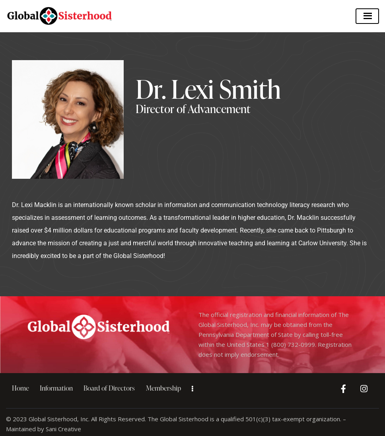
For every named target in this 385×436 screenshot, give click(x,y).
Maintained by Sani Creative (43, 429)
